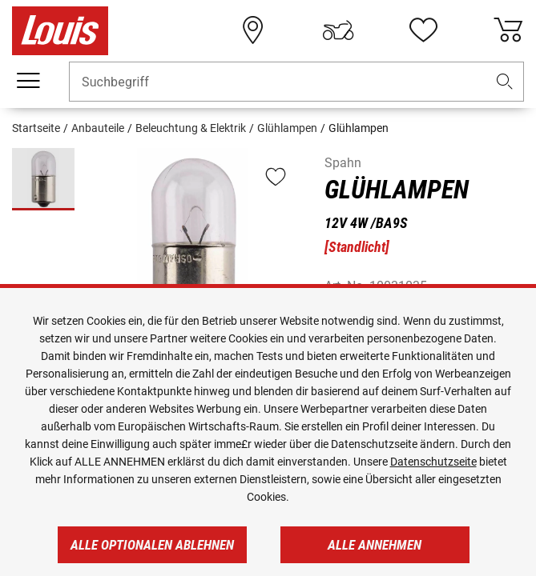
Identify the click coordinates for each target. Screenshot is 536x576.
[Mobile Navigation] (28, 81)
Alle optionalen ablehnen (152, 545)
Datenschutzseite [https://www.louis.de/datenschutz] (433, 461)
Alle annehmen (374, 545)
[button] (504, 82)
